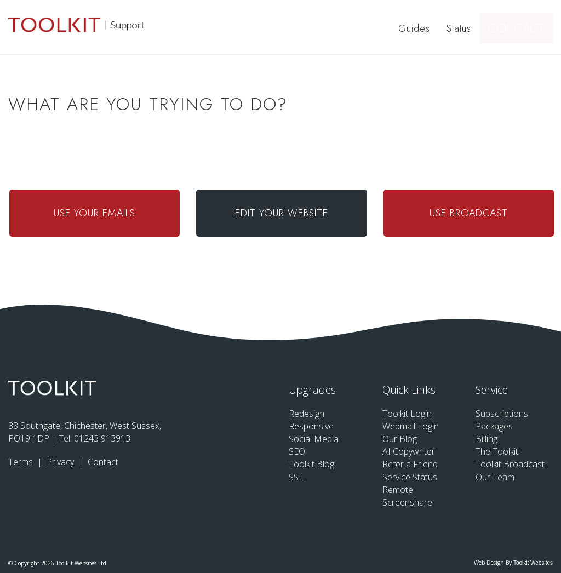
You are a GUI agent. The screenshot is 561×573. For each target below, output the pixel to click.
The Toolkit (497, 451)
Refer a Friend (410, 464)
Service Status (409, 477)
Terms (21, 462)
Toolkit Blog (311, 464)
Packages (494, 426)
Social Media (314, 439)
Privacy (61, 462)
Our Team (495, 477)
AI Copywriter (408, 451)
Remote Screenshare (407, 496)
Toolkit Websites (533, 563)
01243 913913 (102, 438)
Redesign (306, 414)
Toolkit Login (407, 414)
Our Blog (399, 439)
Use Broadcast (469, 213)
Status (460, 28)
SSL (296, 477)
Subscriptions (502, 414)
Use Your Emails (94, 213)
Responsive (311, 426)
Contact (521, 28)
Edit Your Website (281, 213)
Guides (416, 28)
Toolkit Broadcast (510, 464)
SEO (297, 451)
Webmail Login (410, 426)
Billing (486, 439)
